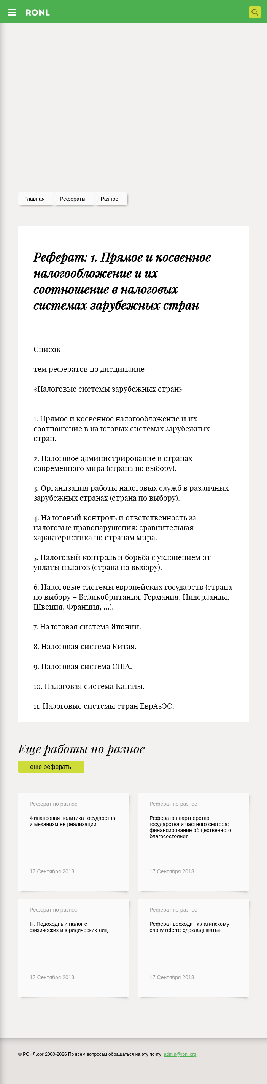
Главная (34, 199)
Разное (109, 199)
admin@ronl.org (180, 1054)
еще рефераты (51, 767)
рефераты (73, 199)
